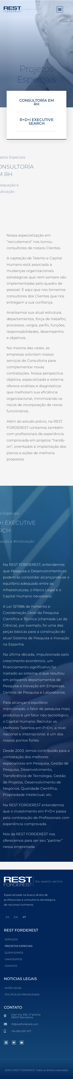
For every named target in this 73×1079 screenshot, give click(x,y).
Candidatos (13, 959)
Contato (11, 965)
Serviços (11, 939)
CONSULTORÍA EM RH (36, 102)
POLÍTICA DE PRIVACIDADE (22, 994)
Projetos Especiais (19, 945)
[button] (60, 9)
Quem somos (14, 952)
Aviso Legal (13, 987)
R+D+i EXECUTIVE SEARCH (37, 121)
